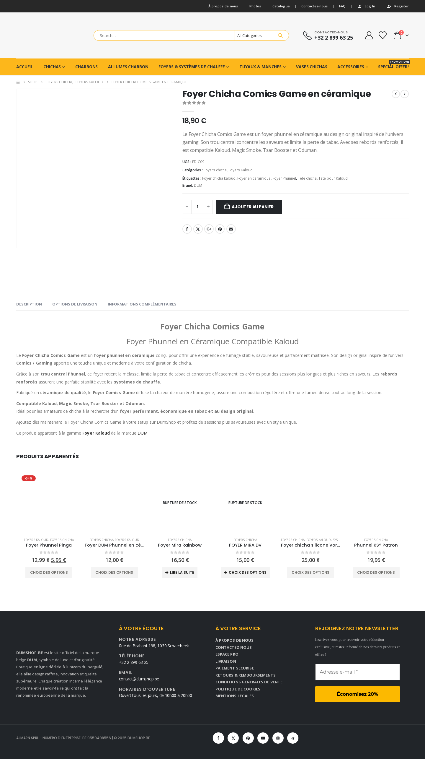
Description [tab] (29, 304)
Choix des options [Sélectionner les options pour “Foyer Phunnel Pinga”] (49, 572)
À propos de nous (223, 6)
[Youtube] (263, 738)
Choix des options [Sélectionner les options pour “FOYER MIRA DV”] (248, 572)
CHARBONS (86, 66)
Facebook (187, 229)
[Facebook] (218, 738)
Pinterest (220, 229)
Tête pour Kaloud (333, 178)
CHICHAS (52, 66)
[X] (233, 738)
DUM (198, 185)
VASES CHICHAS (311, 66)
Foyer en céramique (254, 178)
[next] (405, 94)
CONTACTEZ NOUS (233, 647)
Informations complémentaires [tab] (142, 304)
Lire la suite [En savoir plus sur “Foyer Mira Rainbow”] (182, 572)
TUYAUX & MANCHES (260, 66)
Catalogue (281, 6)
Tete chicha (307, 178)
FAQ (342, 6)
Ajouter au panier (252, 207)
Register (398, 6)
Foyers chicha (215, 170)
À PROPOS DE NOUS (234, 640)
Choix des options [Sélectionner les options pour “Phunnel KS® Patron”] (376, 572)
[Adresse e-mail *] (357, 672)
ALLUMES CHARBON (128, 66)
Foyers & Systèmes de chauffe (191, 66)
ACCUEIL (24, 66)
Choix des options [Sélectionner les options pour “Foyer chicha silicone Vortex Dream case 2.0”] (310, 572)
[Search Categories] (254, 35)
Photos (255, 6)
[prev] (396, 94)
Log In (366, 6)
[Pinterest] (248, 738)
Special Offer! (393, 64)
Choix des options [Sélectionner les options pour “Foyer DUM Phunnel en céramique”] (114, 572)
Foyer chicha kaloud (219, 178)
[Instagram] (278, 738)
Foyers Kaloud (240, 170)
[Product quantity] (197, 207)
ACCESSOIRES (350, 66)
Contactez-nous (314, 6)
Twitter (198, 229)
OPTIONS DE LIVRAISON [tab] (74, 304)
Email (231, 229)
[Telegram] (293, 738)
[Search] (280, 35)
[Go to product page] (49, 503)
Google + (209, 229)
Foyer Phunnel (284, 178)
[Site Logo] (49, 35)
